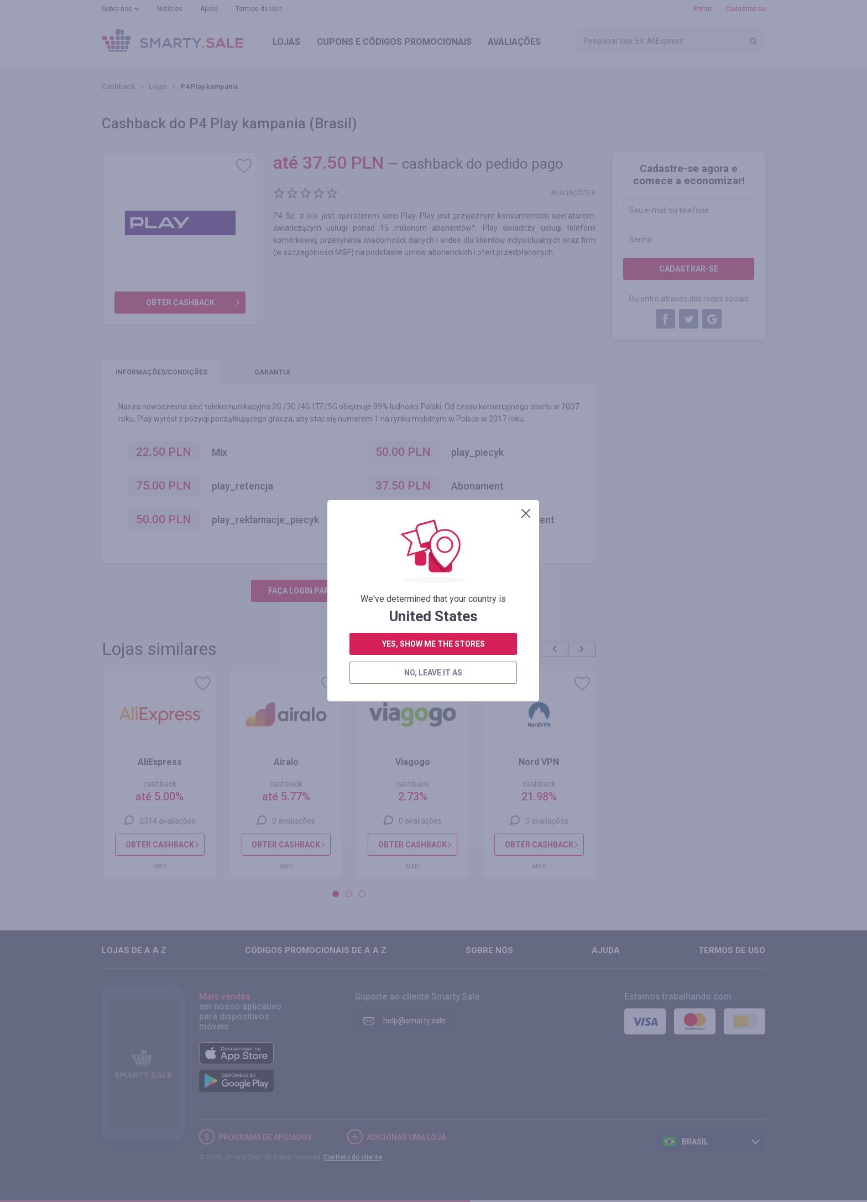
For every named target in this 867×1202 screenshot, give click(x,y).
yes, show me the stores (433, 257)
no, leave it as (433, 286)
